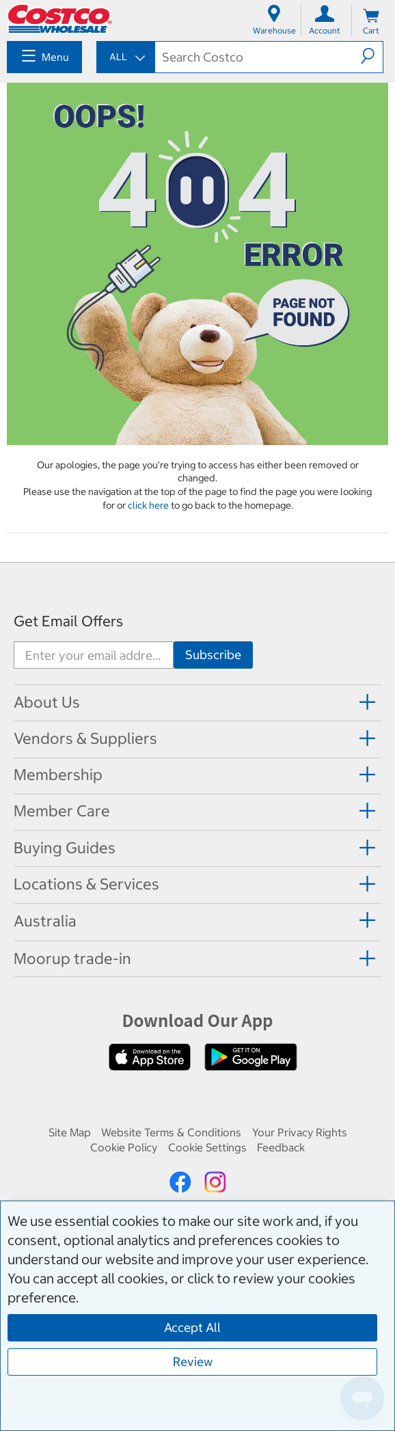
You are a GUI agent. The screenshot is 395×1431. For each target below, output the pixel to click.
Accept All (192, 1327)
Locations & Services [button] (86, 884)
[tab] (197, 701)
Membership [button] (58, 774)
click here (149, 505)
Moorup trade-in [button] (72, 958)
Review (193, 1361)
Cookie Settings (207, 1147)
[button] (372, 56)
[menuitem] (44, 57)
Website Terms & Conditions (171, 1132)
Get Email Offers (68, 621)
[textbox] (258, 57)
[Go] (213, 655)
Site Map (70, 1132)
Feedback (281, 1147)
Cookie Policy (123, 1147)
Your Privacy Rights (299, 1132)
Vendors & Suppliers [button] (85, 738)
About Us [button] (47, 702)
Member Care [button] (62, 810)
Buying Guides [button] (64, 847)
